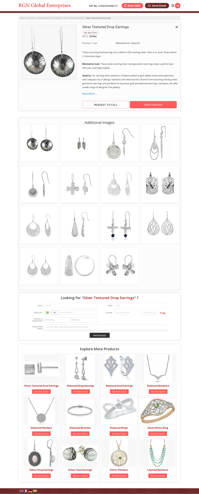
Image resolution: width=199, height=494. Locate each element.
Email (110, 305)
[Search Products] (172, 5)
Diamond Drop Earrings (80, 385)
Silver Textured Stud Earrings (41, 385)
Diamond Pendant (41, 427)
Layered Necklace (157, 469)
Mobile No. (38, 312)
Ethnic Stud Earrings (80, 469)
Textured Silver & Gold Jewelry (49, 18)
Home (22, 18)
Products (31, 18)
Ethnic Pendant (119, 469)
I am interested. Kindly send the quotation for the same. (105, 327)
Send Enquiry (153, 104)
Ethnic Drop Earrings (41, 469)
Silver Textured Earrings (74, 18)
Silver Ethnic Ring (157, 427)
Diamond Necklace (158, 385)
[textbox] (150, 312)
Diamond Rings (119, 427)
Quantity (109, 312)
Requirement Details (37, 328)
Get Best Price (90, 32)
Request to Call (105, 104)
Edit (162, 313)
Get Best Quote (41, 391)
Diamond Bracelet (80, 427)
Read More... (89, 93)
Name (40, 305)
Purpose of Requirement (37, 320)
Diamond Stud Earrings (119, 385)
